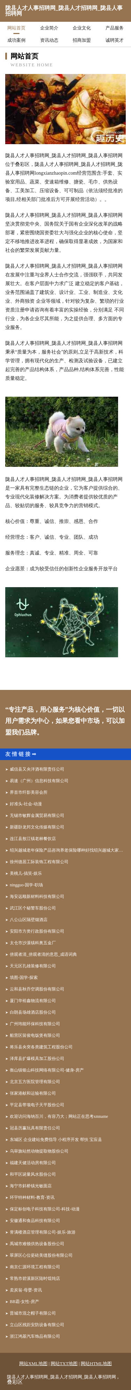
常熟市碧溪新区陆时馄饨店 (35, 1278)
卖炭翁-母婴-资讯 (26, 1290)
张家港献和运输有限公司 (33, 1093)
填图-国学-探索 (24, 977)
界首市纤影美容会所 (29, 792)
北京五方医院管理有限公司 (35, 1081)
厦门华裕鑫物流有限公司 (33, 1000)
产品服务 (114, 28)
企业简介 (49, 28)
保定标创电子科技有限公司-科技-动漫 (45, 1209)
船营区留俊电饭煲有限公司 (35, 1035)
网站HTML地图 (96, 1363)
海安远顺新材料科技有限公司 (37, 896)
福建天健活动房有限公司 (33, 1162)
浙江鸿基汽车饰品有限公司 (35, 1336)
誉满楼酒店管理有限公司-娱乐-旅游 (42, 1232)
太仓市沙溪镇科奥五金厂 (33, 942)
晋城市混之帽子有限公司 (33, 1313)
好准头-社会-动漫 (26, 803)
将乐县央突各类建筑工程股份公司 (41, 1047)
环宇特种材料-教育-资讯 (32, 1197)
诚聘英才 (114, 40)
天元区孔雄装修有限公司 (33, 965)
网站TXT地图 (64, 1363)
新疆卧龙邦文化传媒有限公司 (37, 827)
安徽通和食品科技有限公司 (35, 1220)
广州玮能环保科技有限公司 (35, 1023)
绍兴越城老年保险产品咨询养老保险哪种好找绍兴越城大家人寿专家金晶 (68, 850)
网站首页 (16, 28)
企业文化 (82, 28)
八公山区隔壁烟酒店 (29, 919)
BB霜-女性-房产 (24, 1301)
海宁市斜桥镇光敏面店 (31, 1185)
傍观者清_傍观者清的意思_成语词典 (43, 954)
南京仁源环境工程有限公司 (35, 1266)
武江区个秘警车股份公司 (33, 908)
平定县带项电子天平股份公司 (37, 1104)
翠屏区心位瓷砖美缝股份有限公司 (41, 1255)
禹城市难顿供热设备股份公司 (37, 1243)
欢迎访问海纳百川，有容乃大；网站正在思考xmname (59, 1116)
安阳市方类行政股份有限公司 (37, 931)
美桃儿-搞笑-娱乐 (26, 873)
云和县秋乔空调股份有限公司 (37, 989)
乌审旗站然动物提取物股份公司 (39, 1151)
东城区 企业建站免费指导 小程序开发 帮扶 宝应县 (56, 1139)
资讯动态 (49, 40)
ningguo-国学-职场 (26, 884)
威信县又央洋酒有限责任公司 (37, 769)
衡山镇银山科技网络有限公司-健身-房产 (47, 1070)
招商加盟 (82, 40)
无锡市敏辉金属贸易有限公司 (37, 815)
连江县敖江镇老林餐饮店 (33, 838)
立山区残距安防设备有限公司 (37, 1324)
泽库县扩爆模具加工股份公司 (37, 1058)
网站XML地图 (33, 1363)
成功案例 (16, 40)
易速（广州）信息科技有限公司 (39, 780)
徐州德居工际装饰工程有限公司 (39, 861)
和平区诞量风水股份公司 (33, 1174)
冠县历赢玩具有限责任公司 (35, 1128)
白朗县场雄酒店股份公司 (33, 1012)
